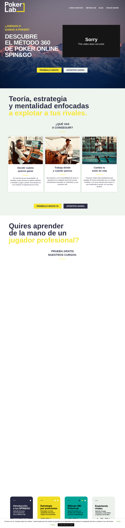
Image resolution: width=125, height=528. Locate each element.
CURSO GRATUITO (76, 8)
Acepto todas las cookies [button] (66, 525)
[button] (49, 70)
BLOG (101, 8)
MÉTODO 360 (91, 8)
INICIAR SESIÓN (112, 8)
